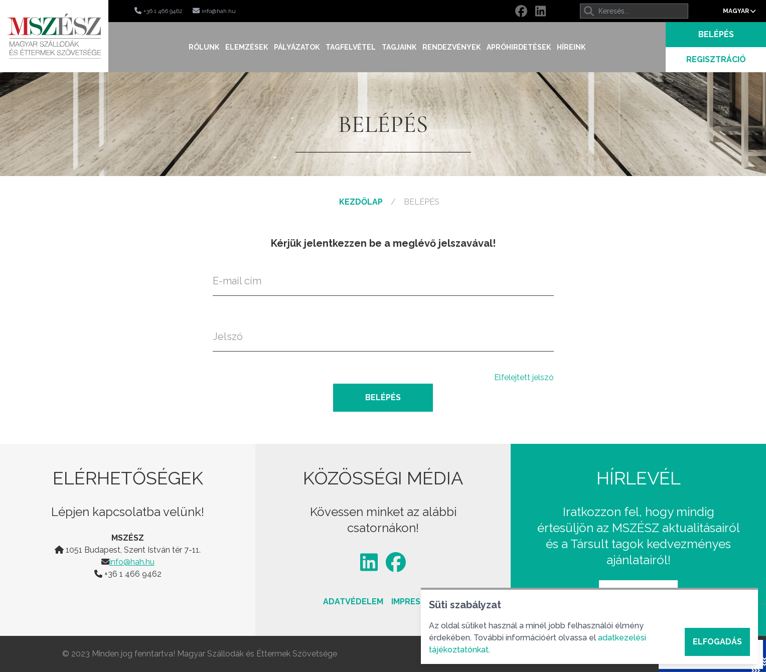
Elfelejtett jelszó (524, 377)
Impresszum (417, 601)
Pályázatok (297, 47)
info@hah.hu (132, 562)
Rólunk (204, 47)
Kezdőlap (361, 202)
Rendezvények (451, 47)
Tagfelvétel (351, 47)
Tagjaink (399, 47)
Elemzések (246, 47)
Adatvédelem (353, 601)
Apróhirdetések (519, 47)
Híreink (571, 47)
